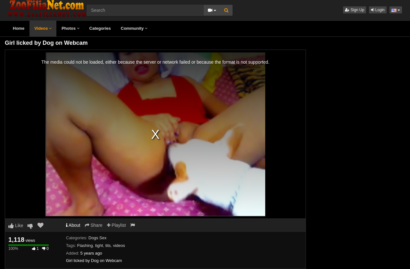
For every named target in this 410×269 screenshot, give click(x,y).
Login (378, 10)
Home (18, 28)
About (73, 225)
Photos (70, 28)
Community (134, 28)
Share (93, 225)
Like (15, 225)
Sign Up (354, 10)
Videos (43, 28)
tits (108, 245)
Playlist (116, 225)
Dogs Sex (97, 237)
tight (99, 245)
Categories (100, 28)
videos (119, 245)
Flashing (85, 245)
